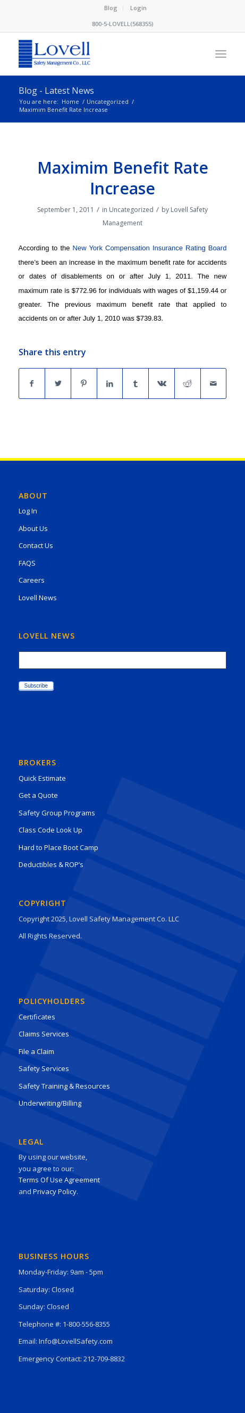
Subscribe (36, 686)
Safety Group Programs (57, 813)
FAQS (27, 563)
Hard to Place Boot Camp (58, 847)
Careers (32, 580)
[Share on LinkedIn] (110, 383)
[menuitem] (111, 8)
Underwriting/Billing (50, 1103)
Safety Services (44, 1068)
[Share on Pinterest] (84, 383)
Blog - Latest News (56, 90)
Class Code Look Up (50, 830)
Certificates (37, 1017)
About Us (33, 528)
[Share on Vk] (161, 383)
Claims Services (44, 1034)
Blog (110, 8)
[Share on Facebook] (32, 383)
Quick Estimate (42, 778)
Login (138, 8)
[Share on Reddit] (187, 383)
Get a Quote (38, 795)
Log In (28, 511)
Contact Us (36, 545)
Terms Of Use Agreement (59, 1180)
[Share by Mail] (213, 383)
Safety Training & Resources (64, 1086)
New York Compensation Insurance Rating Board (150, 248)
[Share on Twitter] (58, 383)
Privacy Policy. (55, 1191)
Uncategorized (131, 209)
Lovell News (38, 597)
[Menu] (220, 54)
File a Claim (36, 1051)
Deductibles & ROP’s (51, 864)
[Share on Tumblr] (135, 383)
